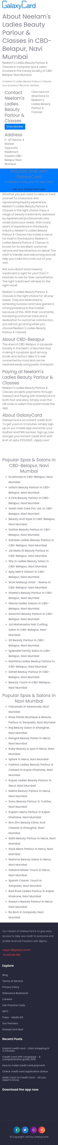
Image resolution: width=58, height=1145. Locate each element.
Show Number (15, 126)
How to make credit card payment (23, 1065)
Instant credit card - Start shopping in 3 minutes (25, 1049)
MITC (5, 1011)
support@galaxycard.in (16, 950)
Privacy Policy (10, 987)
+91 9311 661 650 (11, 955)
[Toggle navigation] (39, 5)
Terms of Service (12, 981)
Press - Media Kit (12, 1017)
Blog (5, 975)
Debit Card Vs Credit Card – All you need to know (24, 1078)
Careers (7, 999)
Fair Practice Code (13, 1005)
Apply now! (41, 440)
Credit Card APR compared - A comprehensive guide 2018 (21, 1058)
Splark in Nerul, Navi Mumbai (29, 759)
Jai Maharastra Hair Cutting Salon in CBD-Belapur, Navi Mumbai (28, 629)
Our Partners (10, 1023)
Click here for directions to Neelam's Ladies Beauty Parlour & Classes (40, 102)
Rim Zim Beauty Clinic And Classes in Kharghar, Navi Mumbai (27, 828)
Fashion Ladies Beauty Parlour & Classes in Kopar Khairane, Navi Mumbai (31, 770)
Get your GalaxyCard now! (29, 189)
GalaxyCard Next (12, 1029)
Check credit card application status (25, 1071)
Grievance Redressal (15, 993)
